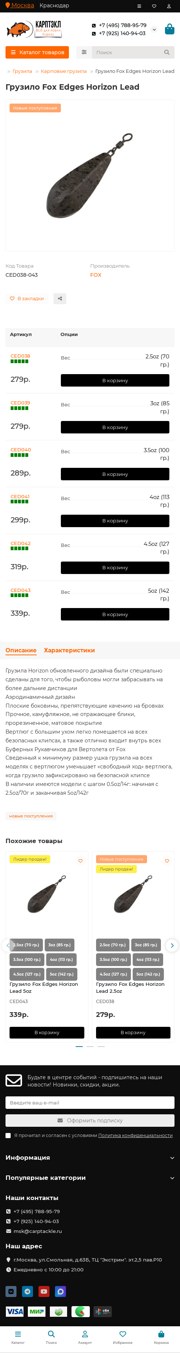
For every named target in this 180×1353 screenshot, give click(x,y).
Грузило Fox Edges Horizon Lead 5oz (44, 987)
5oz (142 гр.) (62, 974)
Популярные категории (90, 1177)
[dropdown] (139, 6)
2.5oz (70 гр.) (26, 945)
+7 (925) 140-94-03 (117, 33)
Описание (21, 650)
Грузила (22, 71)
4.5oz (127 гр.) (27, 974)
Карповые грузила (64, 71)
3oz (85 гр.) (59, 945)
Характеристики (69, 650)
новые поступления (31, 816)
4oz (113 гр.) (61, 959)
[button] (8, 945)
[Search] (133, 52)
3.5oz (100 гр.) (27, 959)
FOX (95, 275)
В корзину (115, 380)
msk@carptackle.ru (38, 1231)
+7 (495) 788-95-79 (118, 25)
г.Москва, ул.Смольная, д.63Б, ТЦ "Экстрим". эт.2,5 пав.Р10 (88, 1260)
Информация (90, 1157)
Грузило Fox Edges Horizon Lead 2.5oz (130, 987)
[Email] (90, 1102)
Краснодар (54, 5)
